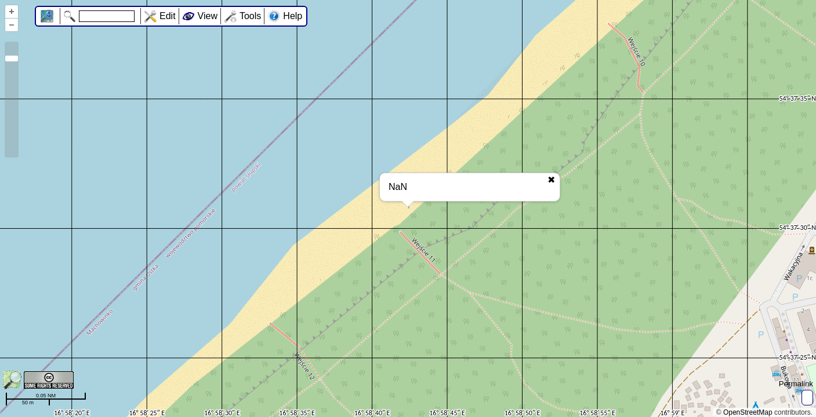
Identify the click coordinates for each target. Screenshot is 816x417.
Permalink (796, 383)
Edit (167, 16)
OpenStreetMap (748, 412)
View (207, 16)
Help (292, 16)
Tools (250, 16)
